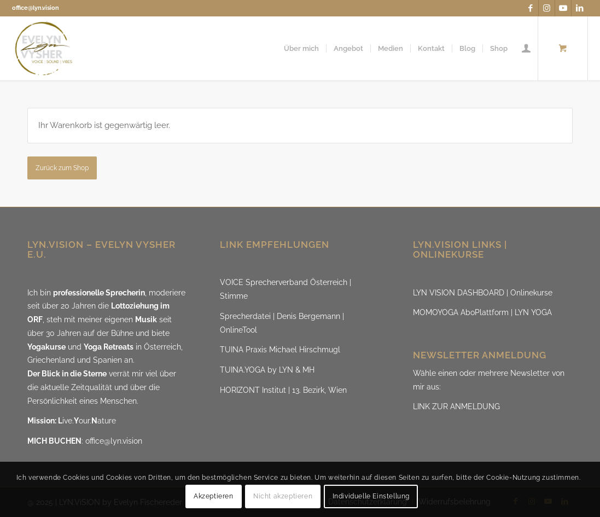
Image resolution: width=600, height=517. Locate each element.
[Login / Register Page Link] (526, 48)
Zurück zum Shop (62, 168)
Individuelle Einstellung (371, 496)
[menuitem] (301, 48)
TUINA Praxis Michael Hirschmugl (280, 349)
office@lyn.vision (35, 7)
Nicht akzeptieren (282, 496)
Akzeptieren (214, 496)
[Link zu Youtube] (563, 8)
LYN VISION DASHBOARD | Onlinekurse (482, 292)
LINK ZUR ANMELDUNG (456, 406)
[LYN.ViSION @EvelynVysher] (44, 48)
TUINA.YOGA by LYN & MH (267, 369)
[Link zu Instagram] (547, 8)
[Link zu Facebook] (530, 8)
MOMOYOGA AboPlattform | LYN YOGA (482, 312)
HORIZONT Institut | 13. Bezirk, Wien (283, 390)
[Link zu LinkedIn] (580, 8)
